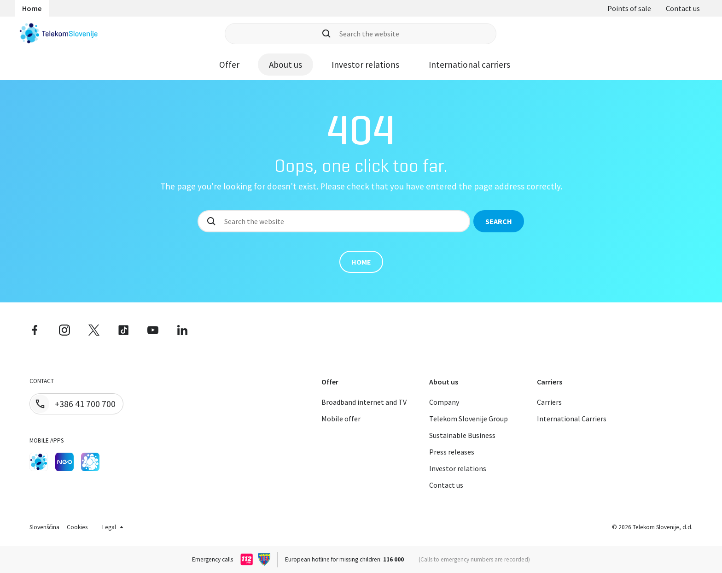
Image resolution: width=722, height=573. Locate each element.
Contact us (683, 8)
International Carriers (571, 418)
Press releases (451, 451)
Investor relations (365, 64)
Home (31, 8)
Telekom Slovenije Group (468, 418)
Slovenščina (44, 527)
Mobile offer (341, 418)
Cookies (77, 527)
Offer (229, 64)
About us (285, 64)
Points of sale (629, 8)
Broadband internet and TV (364, 402)
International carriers (469, 64)
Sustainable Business (462, 435)
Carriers (549, 402)
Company (444, 402)
